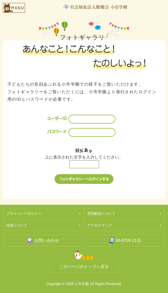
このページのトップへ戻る (84, 266)
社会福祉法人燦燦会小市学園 (95, 7)
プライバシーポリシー (23, 214)
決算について (16, 225)
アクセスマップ (99, 225)
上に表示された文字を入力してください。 (84, 157)
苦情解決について (101, 214)
